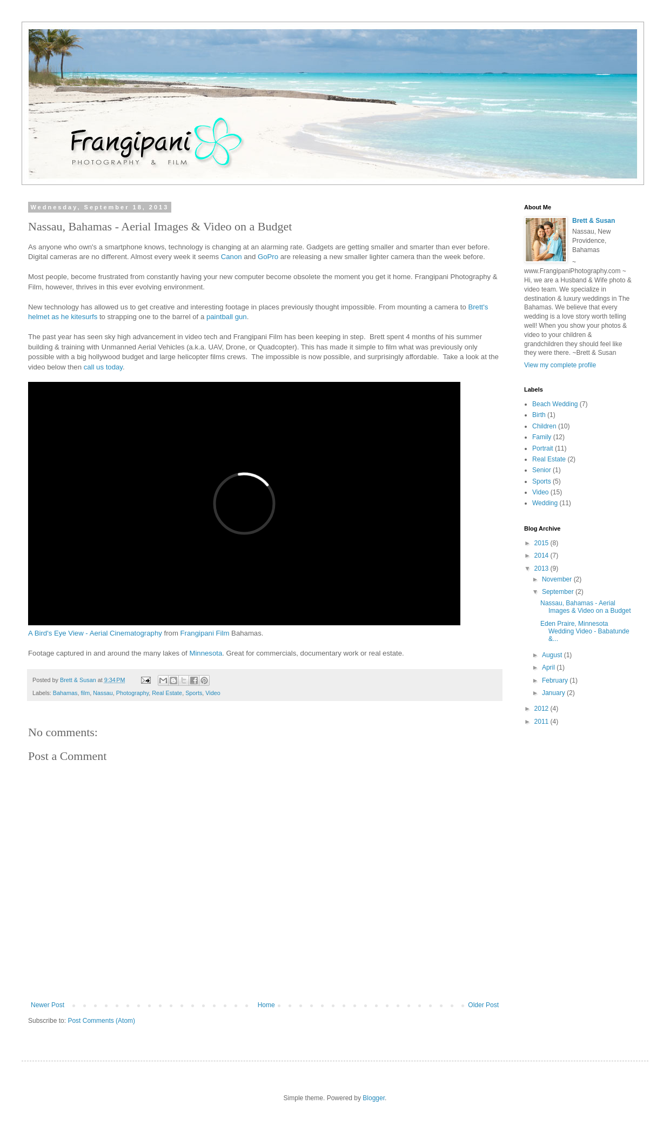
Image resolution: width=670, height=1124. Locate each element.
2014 (542, 555)
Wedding (545, 503)
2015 (542, 543)
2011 (542, 721)
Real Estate (167, 693)
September (558, 592)
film (85, 693)
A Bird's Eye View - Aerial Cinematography (95, 633)
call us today (103, 367)
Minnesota (205, 653)
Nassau (103, 693)
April (549, 667)
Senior (541, 470)
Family (541, 437)
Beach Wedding (555, 404)
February (556, 680)
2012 (542, 708)
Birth (539, 415)
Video (212, 693)
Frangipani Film (205, 633)
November (558, 579)
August (553, 655)
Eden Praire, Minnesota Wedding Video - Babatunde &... (584, 631)
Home (266, 1005)
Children (544, 426)
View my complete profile (560, 365)
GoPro (268, 257)
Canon (231, 257)
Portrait (542, 448)
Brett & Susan (593, 220)
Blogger (374, 1098)
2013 (542, 568)
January (554, 693)
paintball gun (226, 317)
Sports (193, 693)
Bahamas (65, 693)
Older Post (483, 1005)
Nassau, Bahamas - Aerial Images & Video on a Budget (585, 606)
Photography (132, 693)
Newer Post (47, 1005)
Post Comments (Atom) (101, 1020)
